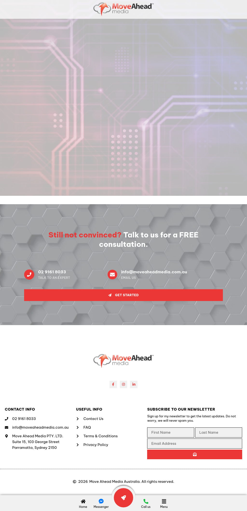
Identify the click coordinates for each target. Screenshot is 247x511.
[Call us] (146, 501)
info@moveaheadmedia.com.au (154, 272)
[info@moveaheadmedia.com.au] (112, 274)
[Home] (83, 501)
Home (83, 507)
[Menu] (164, 501)
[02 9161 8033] (29, 274)
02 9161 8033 (52, 272)
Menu (164, 507)
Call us (146, 507)
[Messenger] (101, 501)
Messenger (101, 507)
